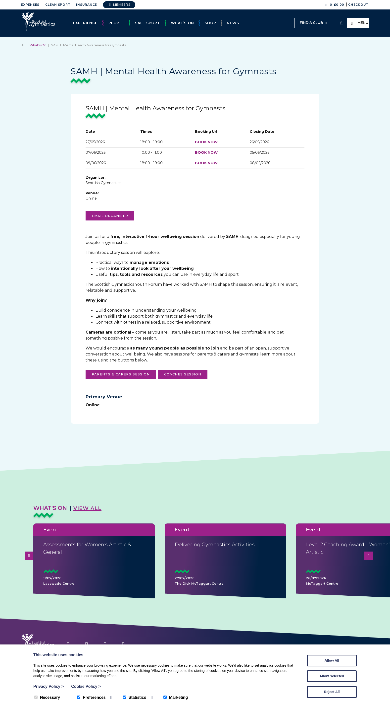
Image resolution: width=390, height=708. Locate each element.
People (116, 23)
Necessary (47, 697)
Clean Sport (57, 4)
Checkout (358, 4)
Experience (85, 23)
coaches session (182, 374)
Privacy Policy (48, 686)
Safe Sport (147, 23)
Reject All (332, 692)
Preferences (91, 697)
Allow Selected (332, 676)
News (233, 23)
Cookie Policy (86, 686)
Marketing (175, 697)
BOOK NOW (206, 142)
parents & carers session (121, 374)
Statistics (134, 697)
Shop (210, 23)
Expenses (30, 4)
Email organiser (110, 216)
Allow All (332, 660)
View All (87, 508)
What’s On (182, 23)
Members (119, 4)
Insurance (86, 4)
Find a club (314, 22)
